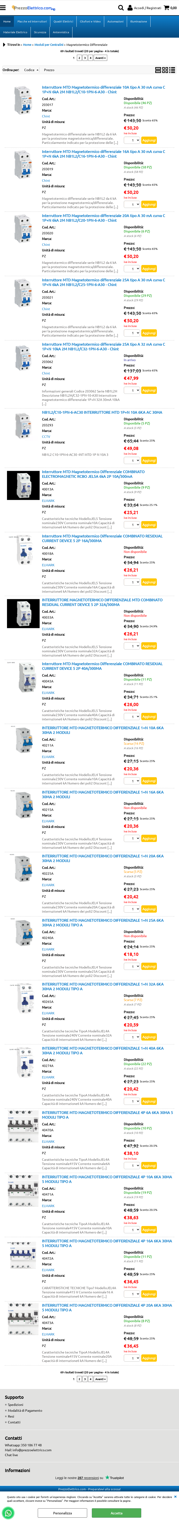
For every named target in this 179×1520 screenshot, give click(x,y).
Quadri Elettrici (63, 21)
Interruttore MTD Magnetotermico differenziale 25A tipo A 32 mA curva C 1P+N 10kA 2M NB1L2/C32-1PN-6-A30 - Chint (103, 346)
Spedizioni (15, 1404)
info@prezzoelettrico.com (32, 1450)
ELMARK (48, 500)
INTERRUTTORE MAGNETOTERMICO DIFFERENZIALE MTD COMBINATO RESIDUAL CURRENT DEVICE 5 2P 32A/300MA (102, 602)
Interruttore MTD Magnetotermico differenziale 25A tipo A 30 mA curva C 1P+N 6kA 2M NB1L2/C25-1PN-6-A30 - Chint (103, 282)
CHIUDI (175, 1496)
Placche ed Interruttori (32, 21)
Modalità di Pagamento (25, 1410)
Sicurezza (40, 32)
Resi (11, 1416)
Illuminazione (138, 21)
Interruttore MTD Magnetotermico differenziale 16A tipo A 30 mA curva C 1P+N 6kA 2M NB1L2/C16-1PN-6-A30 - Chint (103, 153)
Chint (46, 116)
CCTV (46, 436)
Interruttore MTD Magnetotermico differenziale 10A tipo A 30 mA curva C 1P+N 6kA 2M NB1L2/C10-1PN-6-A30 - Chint (103, 89)
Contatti (14, 1422)
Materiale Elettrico (15, 32)
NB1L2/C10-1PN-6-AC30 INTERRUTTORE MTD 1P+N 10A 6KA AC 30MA (102, 412)
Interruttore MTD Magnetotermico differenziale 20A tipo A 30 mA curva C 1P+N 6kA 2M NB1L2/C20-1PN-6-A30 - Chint (103, 217)
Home (7, 21)
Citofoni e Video (90, 21)
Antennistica (61, 32)
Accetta (116, 1513)
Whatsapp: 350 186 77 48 (23, 1445)
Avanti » (100, 58)
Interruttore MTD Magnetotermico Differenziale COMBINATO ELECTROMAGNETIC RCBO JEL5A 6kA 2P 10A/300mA (93, 474)
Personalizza (62, 1513)
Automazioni (115, 21)
